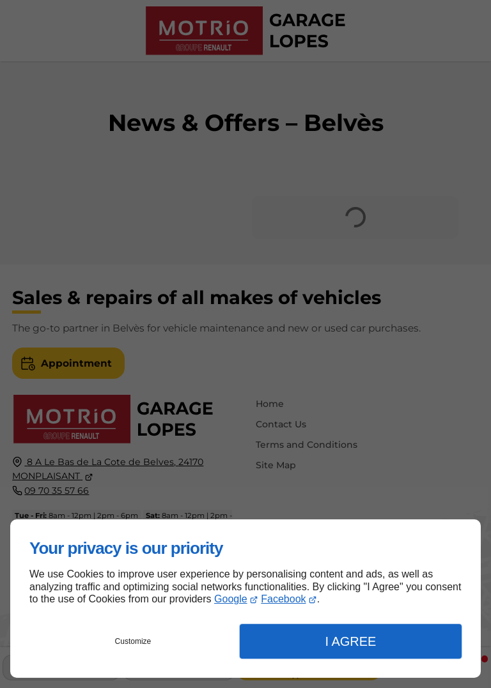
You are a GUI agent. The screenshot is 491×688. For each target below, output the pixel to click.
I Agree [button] (350, 641)
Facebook (283, 598)
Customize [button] (133, 641)
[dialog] (245, 598)
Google (230, 598)
